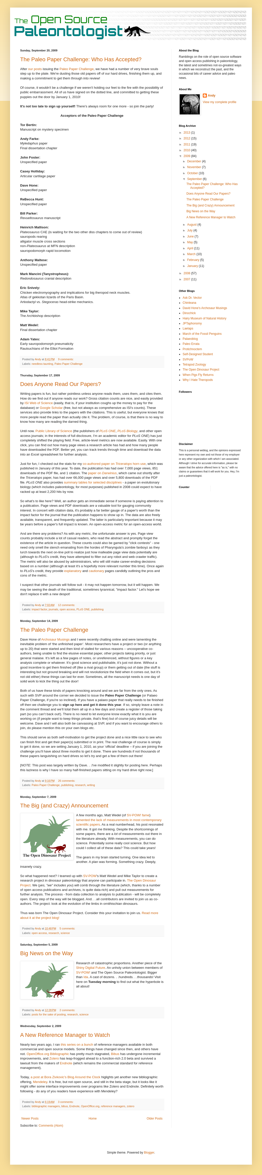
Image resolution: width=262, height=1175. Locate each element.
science (65, 933)
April (190, 248)
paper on (102, 473)
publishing (97, 609)
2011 (187, 144)
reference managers (113, 1106)
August (192, 224)
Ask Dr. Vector (192, 297)
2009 (187, 156)
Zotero (54, 1058)
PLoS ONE (83, 609)
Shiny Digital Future (90, 968)
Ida (85, 977)
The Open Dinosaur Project (201, 369)
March (191, 254)
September (195, 179)
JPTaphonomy (192, 323)
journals (53, 609)
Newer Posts (30, 1118)
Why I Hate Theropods (198, 380)
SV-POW (89, 876)
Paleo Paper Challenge (76, 69)
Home (93, 1118)
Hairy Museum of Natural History (204, 318)
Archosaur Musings (55, 639)
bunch (88, 1044)
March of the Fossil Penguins (202, 334)
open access (67, 609)
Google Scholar (51, 408)
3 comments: (66, 1101)
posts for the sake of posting (49, 1014)
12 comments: (67, 605)
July (190, 230)
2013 (187, 132)
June (190, 236)
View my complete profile (219, 102)
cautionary (96, 571)
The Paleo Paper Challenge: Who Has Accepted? (81, 59)
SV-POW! (83, 972)
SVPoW (188, 359)
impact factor (39, 609)
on (78, 1044)
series (71, 1044)
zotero (130, 1106)
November (194, 167)
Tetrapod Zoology (194, 364)
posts (38, 69)
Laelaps (188, 328)
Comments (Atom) (51, 1125)
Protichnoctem (192, 349)
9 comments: (66, 359)
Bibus (115, 1054)
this (63, 1044)
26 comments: (67, 780)
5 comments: (68, 928)
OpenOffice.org (90, 1106)
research (80, 785)
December (194, 161)
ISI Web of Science (39, 403)
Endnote (66, 1063)
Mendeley (40, 1082)
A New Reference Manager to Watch (65, 1035)
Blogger (149, 1152)
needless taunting (42, 363)
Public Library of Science (54, 431)
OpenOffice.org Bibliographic (48, 1054)
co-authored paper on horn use (114, 464)
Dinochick (189, 313)
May (190, 242)
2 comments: (68, 1010)
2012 (187, 138)
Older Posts (154, 1118)
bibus (64, 1106)
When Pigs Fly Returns (198, 375)
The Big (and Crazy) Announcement (64, 805)
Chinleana (189, 303)
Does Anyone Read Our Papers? (60, 384)
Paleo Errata (191, 344)
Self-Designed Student (198, 354)
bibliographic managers (46, 1106)
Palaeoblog (190, 339)
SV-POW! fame (138, 815)
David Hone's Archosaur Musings (205, 308)
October (193, 173)
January (193, 266)
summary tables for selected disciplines (93, 482)
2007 (187, 279)
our (30, 69)
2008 (187, 273)
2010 (187, 150)
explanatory (72, 571)
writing (91, 785)
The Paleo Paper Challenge (54, 630)
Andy (211, 95)
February (193, 260)
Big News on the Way (46, 953)
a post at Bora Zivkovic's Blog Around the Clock (66, 1077)
